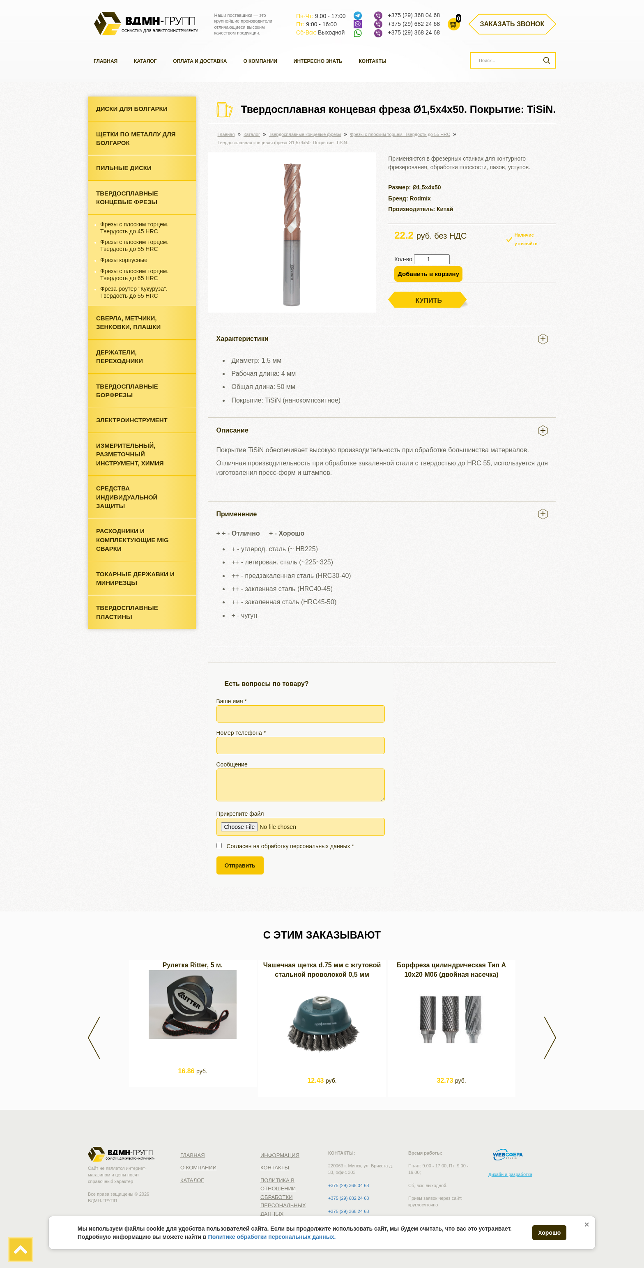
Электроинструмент (132, 420)
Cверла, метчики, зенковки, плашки (128, 322)
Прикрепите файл (300, 823)
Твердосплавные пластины (127, 612)
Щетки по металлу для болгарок (135, 138)
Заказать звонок (512, 24)
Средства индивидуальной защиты (126, 497)
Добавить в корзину (428, 273)
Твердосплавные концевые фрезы (127, 197)
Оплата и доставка (200, 61)
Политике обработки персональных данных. (272, 1236)
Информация (279, 1155)
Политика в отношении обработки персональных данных (283, 1197)
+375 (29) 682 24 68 (414, 24)
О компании (260, 61)
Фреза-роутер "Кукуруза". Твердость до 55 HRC (134, 292)
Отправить (240, 865)
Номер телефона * (300, 742)
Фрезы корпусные (123, 260)
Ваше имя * (300, 710)
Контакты (372, 61)
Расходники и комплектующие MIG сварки (132, 539)
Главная (105, 61)
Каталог (145, 61)
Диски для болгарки (132, 108)
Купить (429, 300)
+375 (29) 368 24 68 (414, 32)
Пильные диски (124, 167)
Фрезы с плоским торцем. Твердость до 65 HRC (134, 274)
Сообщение (300, 781)
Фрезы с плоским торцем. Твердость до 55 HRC (134, 245)
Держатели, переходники (119, 356)
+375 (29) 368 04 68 (414, 15)
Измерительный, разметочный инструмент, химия (130, 454)
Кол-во (403, 259)
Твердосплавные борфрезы (127, 390)
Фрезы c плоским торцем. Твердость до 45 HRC (134, 228)
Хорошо (549, 1232)
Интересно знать (318, 61)
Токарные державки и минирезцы (135, 578)
